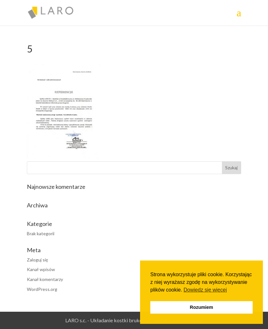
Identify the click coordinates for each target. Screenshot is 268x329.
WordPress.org (42, 289)
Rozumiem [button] (201, 307)
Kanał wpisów (41, 269)
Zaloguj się (37, 259)
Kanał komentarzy (45, 279)
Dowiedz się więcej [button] (205, 290)
